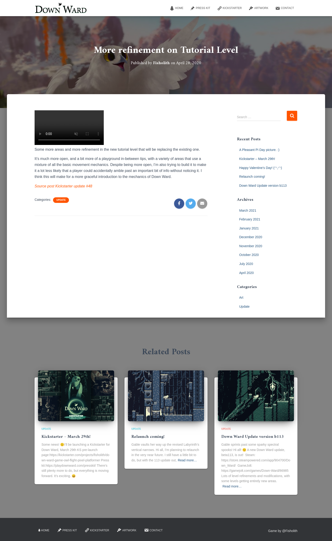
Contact (284, 8)
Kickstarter (229, 8)
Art (241, 297)
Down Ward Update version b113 (263, 185)
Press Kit (200, 8)
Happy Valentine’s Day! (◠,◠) (260, 168)
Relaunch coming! (252, 176)
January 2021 (249, 228)
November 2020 (250, 246)
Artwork (258, 8)
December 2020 (250, 237)
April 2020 (246, 273)
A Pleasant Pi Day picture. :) (259, 150)
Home (176, 8)
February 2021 (249, 219)
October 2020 (249, 255)
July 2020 (246, 264)
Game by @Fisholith (282, 531)
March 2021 (247, 210)
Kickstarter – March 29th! (257, 159)
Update (60, 200)
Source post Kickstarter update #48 (63, 186)
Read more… (187, 460)
